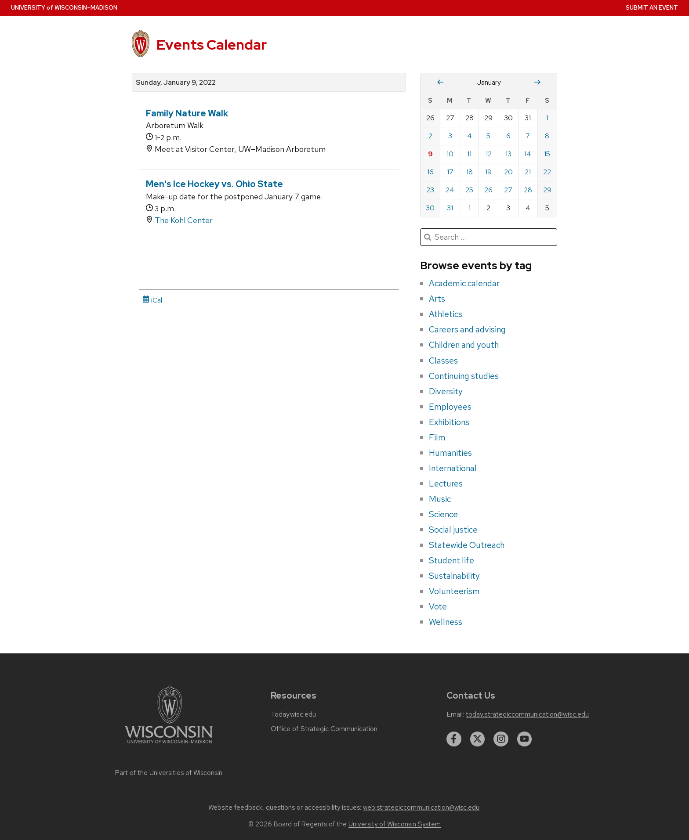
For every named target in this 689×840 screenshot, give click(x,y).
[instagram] (500, 739)
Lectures (446, 483)
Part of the (168, 772)
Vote (438, 606)
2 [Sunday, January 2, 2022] (430, 136)
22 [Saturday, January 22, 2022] (547, 172)
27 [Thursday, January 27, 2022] (508, 190)
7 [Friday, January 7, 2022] (528, 136)
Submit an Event (652, 7)
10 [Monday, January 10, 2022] (449, 154)
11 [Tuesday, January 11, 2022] (469, 154)
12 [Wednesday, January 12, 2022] (489, 154)
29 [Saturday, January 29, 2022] (547, 190)
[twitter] (477, 739)
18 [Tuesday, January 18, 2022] (469, 172)
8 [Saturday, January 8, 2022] (547, 136)
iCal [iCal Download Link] (152, 300)
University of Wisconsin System (394, 824)
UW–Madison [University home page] (64, 7)
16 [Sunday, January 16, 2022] (430, 172)
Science (443, 514)
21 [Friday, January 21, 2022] (528, 172)
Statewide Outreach (466, 545)
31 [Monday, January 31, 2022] (450, 208)
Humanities (450, 452)
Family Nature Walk (187, 113)
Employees (450, 406)
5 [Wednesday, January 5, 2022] (488, 136)
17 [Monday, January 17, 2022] (450, 172)
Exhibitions (449, 422)
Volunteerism (454, 591)
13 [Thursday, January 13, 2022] (508, 154)
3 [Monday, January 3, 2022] (450, 136)
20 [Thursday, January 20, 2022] (508, 172)
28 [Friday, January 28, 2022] (528, 190)
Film (437, 437)
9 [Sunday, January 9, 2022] (430, 154)
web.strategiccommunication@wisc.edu (421, 807)
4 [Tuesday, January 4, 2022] (469, 136)
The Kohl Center (184, 220)
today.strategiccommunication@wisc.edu (527, 714)
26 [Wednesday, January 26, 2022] (488, 190)
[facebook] (453, 739)
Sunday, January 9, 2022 (176, 83)
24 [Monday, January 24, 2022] (450, 190)
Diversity (446, 391)
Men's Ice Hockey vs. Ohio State (214, 184)
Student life (451, 560)
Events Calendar (211, 44)
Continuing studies (464, 376)
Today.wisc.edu (293, 714)
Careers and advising (467, 329)
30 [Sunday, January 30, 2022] (430, 208)
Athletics (445, 314)
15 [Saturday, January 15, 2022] (547, 154)
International (453, 468)
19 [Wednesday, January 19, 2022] (488, 172)
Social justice (453, 529)
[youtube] (524, 739)
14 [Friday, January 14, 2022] (527, 154)
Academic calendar (464, 283)
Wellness (445, 621)
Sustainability (454, 575)
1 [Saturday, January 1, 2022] (547, 118)
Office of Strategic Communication (324, 729)
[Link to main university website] (169, 745)
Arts (437, 298)
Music (440, 499)
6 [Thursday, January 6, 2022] (508, 136)
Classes (443, 360)
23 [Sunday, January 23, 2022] (430, 190)
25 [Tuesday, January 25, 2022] (469, 190)
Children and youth (464, 344)
